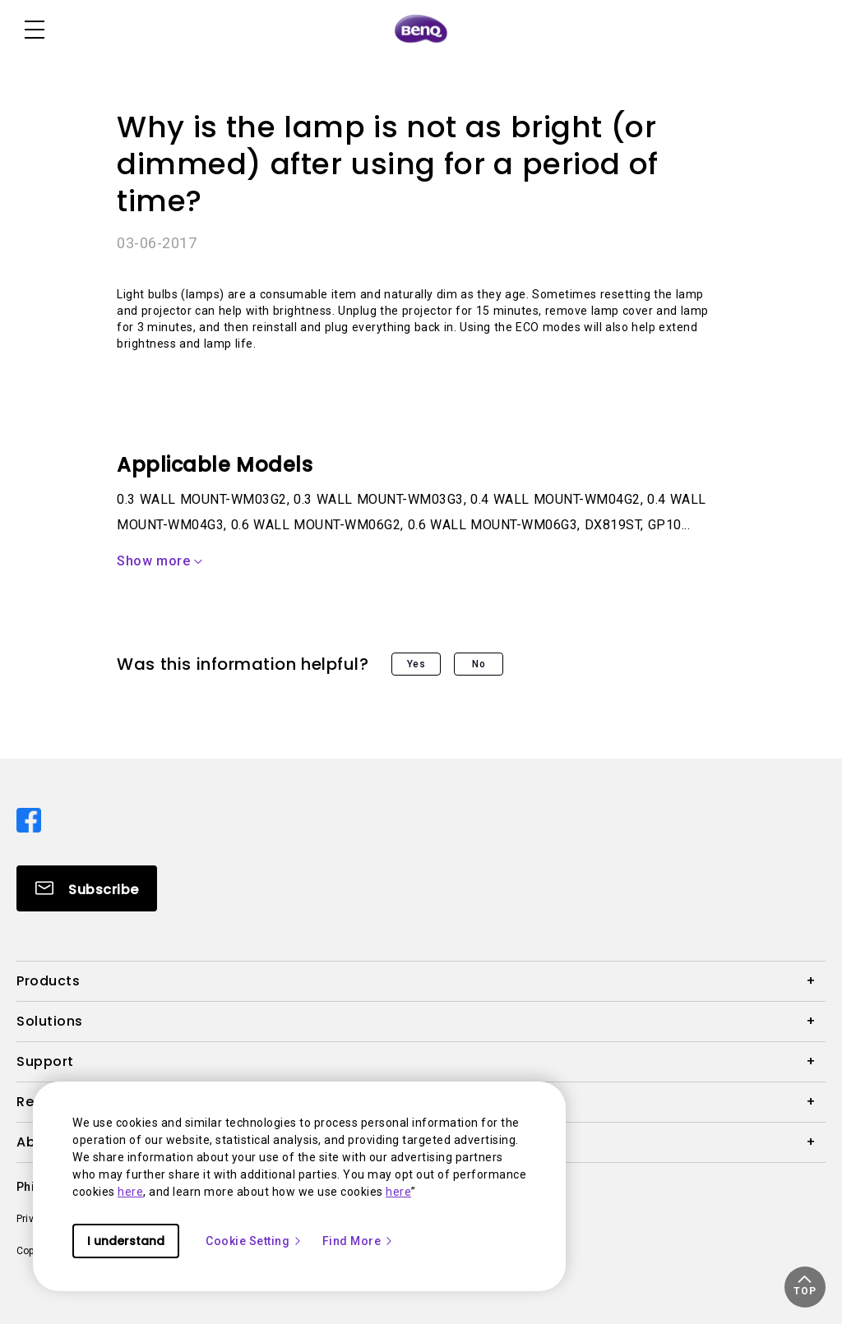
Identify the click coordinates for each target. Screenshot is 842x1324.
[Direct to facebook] (28, 818)
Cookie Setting (254, 1241)
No (478, 664)
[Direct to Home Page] (421, 30)
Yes (416, 664)
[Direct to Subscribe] (86, 888)
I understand (125, 1241)
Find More (358, 1241)
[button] (805, 1287)
